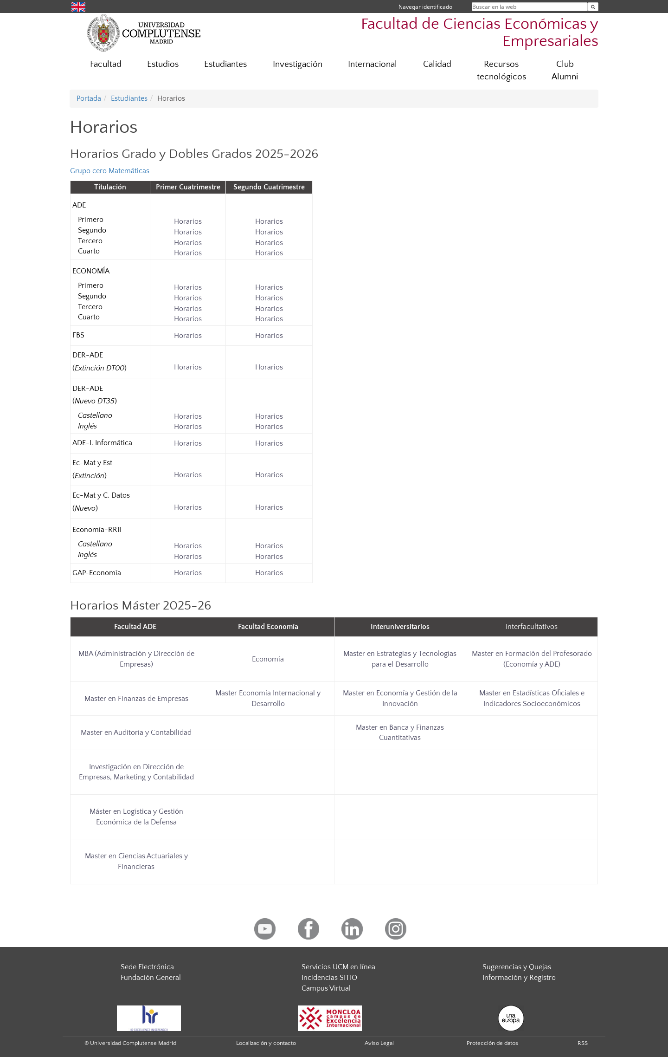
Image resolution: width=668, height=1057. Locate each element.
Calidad (437, 64)
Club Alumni (565, 70)
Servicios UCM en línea (338, 967)
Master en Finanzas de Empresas (136, 698)
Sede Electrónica (147, 967)
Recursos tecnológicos (501, 70)
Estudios (163, 64)
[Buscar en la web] (593, 6)
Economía (268, 659)
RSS (583, 1043)
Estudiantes (225, 64)
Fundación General (151, 977)
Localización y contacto (266, 1043)
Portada (89, 98)
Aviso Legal (379, 1043)
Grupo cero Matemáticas (109, 171)
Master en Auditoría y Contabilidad (136, 732)
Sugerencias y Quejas (516, 967)
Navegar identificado (425, 7)
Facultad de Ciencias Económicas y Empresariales (479, 33)
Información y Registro (519, 977)
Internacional (372, 64)
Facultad (106, 64)
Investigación (297, 64)
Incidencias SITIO (329, 977)
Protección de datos (492, 1043)
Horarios (188, 221)
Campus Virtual (326, 988)
